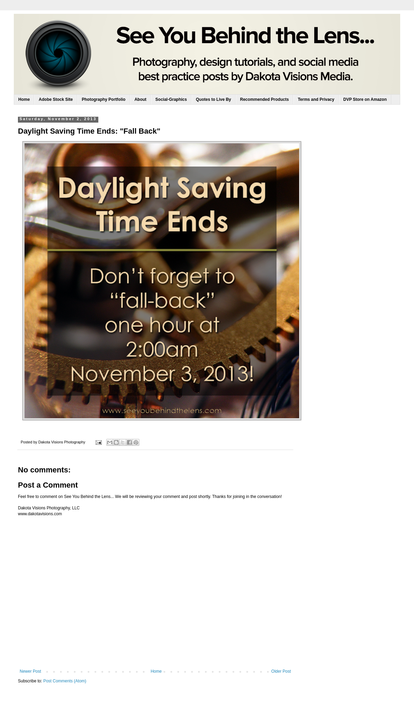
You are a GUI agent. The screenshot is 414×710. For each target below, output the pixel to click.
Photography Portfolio (104, 99)
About (141, 99)
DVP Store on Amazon (365, 99)
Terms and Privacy (316, 99)
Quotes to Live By (213, 99)
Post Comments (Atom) (64, 681)
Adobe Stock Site (56, 99)
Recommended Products (264, 99)
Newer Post (30, 671)
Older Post (281, 671)
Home (24, 99)
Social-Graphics (171, 99)
